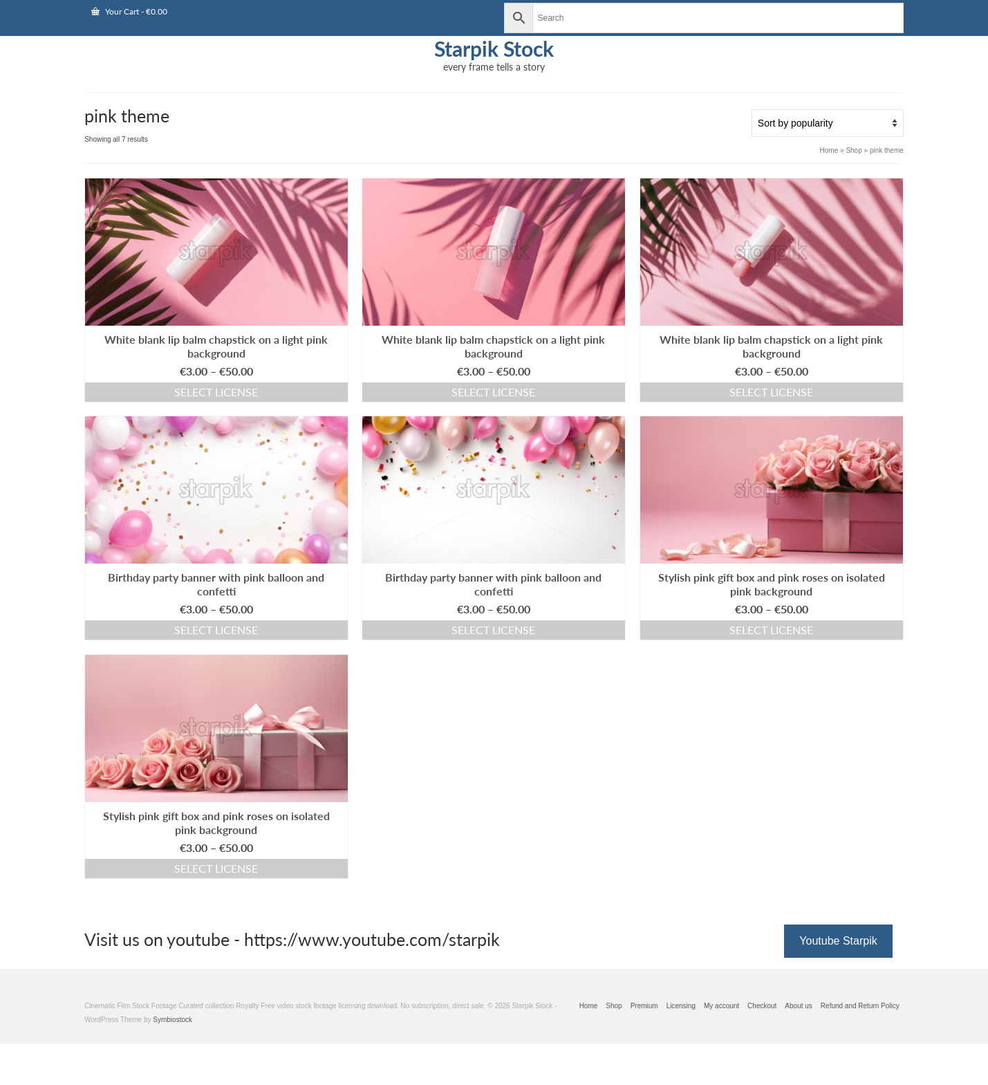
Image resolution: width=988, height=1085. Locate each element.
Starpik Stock (494, 48)
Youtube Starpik (838, 941)
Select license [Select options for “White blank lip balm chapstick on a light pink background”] (216, 391)
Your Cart (129, 11)
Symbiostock (172, 1019)
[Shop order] (828, 123)
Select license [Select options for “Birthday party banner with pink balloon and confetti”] (216, 629)
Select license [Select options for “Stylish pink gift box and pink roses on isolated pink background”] (771, 629)
